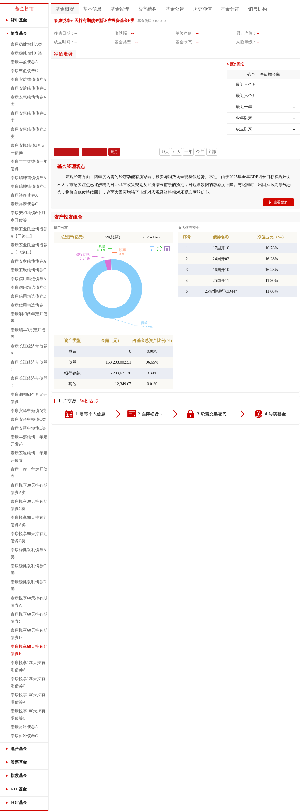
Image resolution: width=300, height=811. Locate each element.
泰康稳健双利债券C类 (28, 569)
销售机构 (257, 8)
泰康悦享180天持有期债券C (28, 714)
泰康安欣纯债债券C (28, 270)
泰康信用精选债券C (28, 287)
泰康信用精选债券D (28, 296)
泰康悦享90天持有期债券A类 (29, 521)
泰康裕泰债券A (24, 195)
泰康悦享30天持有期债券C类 (29, 505)
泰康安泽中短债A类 (28, 410)
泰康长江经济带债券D (29, 382)
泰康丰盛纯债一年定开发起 (29, 441)
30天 (165, 151)
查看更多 (281, 202)
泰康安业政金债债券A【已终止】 (29, 232)
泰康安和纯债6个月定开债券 (28, 216)
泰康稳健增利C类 (26, 53)
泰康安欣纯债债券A (28, 261)
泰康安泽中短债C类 (28, 419)
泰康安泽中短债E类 (28, 428)
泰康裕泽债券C (24, 736)
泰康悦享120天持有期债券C (28, 682)
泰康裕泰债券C (24, 204)
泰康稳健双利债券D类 (28, 586)
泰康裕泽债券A (24, 727)
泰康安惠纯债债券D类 (28, 133)
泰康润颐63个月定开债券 (29, 398)
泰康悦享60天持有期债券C (29, 618)
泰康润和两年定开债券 (29, 317)
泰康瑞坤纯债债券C (28, 186)
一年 (188, 151)
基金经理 (119, 8)
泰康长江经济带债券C (29, 366)
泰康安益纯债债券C (28, 88)
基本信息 (92, 8)
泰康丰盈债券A (24, 62)
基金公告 (175, 8)
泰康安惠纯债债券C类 (28, 117)
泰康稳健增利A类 (26, 44)
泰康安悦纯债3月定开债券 (28, 149)
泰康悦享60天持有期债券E (29, 650)
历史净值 (202, 8)
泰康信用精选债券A (28, 279)
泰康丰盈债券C (24, 71)
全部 (212, 151)
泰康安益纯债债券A (28, 79)
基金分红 (230, 8)
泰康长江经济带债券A (29, 350)
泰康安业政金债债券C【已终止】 (29, 249)
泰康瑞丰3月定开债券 (28, 334)
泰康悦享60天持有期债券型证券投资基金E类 (94, 20)
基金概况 (64, 8)
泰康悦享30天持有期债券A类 (29, 489)
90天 (177, 151)
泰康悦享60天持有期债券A (29, 602)
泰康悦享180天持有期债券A (28, 698)
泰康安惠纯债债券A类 (28, 101)
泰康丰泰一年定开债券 (29, 473)
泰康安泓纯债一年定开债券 (29, 457)
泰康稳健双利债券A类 (28, 553)
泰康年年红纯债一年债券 (29, 165)
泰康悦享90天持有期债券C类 (29, 537)
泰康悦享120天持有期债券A (28, 666)
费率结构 (147, 8)
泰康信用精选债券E (28, 305)
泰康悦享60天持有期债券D (29, 634)
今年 (200, 151)
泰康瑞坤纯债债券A (28, 178)
